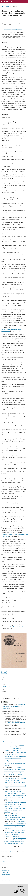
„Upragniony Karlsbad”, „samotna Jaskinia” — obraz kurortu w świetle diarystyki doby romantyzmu (15, 839)
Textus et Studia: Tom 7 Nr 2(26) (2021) (14, 774)
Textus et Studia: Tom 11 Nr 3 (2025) (13, 843)
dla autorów (5, 872)
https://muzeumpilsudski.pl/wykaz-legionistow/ (13, 626)
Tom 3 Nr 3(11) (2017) (6, 6)
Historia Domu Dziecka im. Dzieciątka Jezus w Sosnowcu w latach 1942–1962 (14, 746)
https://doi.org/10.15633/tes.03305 (13, 29)
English (4, 859)
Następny (22, 846)
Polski (3, 861)
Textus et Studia (8, 1)
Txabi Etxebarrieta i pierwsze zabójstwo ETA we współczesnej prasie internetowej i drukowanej (15, 832)
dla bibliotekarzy (6, 874)
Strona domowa (5, 5)
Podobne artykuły (6, 742)
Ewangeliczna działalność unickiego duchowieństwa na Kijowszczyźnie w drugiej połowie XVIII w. (14, 815)
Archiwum (13, 5)
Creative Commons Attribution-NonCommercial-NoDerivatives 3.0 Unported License (13, 706)
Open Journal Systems (7, 881)
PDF (5, 672)
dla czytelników (5, 870)
